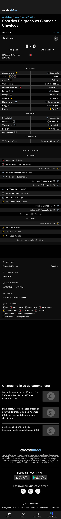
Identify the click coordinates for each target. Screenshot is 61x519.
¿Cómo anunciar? (30, 503)
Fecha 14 (55, 33)
